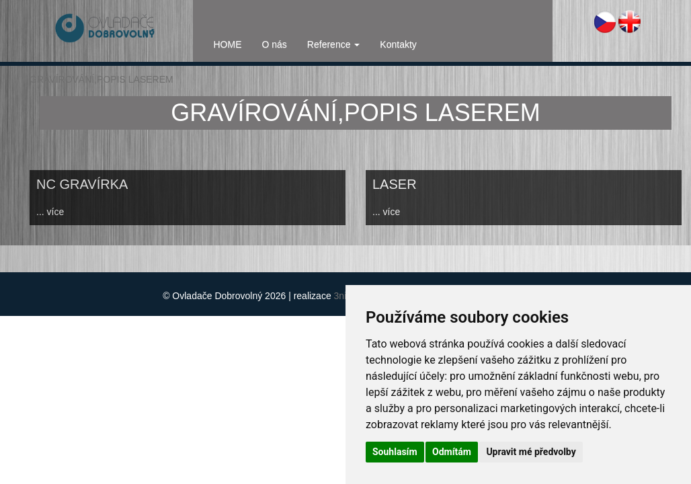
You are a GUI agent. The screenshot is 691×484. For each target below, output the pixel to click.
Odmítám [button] (451, 451)
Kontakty (398, 44)
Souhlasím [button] (394, 451)
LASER (394, 184)
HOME (228, 44)
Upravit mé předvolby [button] (530, 451)
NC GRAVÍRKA (82, 184)
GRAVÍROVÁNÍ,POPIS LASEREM (101, 79)
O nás (274, 44)
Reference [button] (333, 44)
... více (50, 211)
